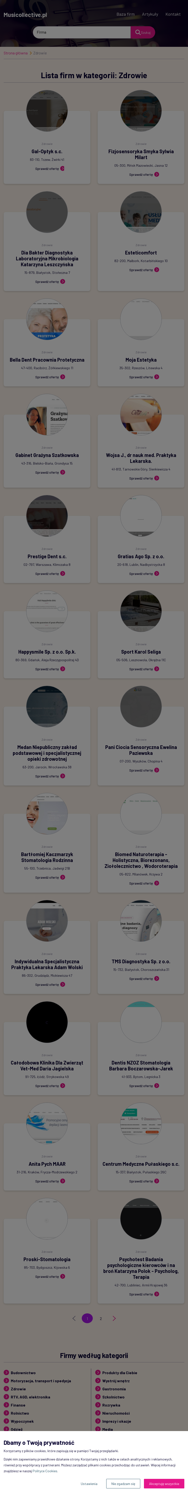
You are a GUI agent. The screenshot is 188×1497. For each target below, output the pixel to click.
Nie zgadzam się (123, 1484)
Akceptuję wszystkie (164, 1484)
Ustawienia (89, 1484)
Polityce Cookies (45, 1471)
